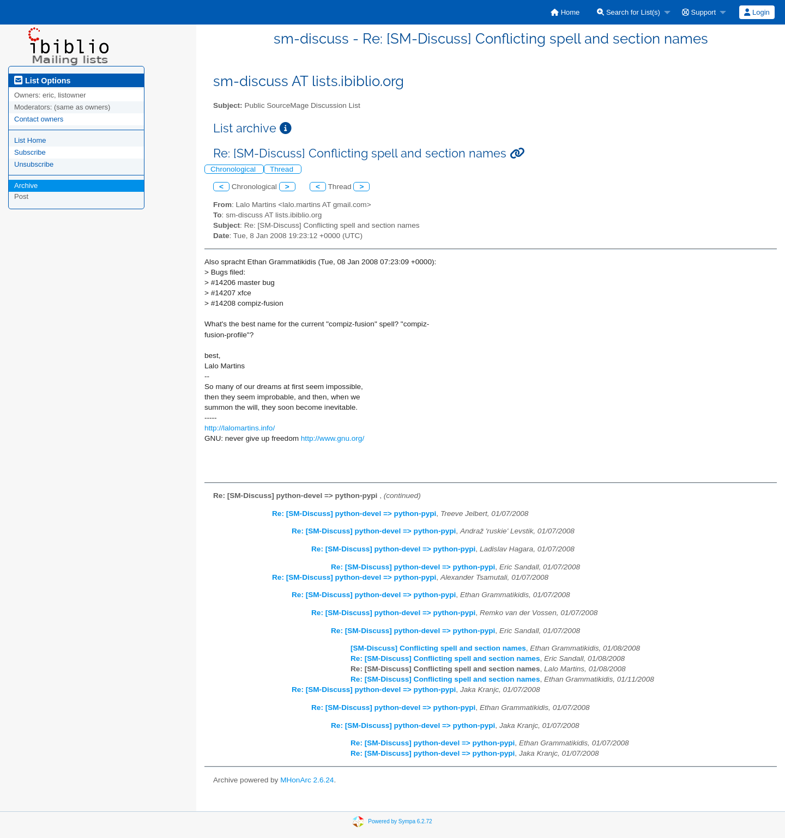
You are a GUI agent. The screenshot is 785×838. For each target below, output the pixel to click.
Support (699, 12)
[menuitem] (565, 12)
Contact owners (38, 119)
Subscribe (30, 152)
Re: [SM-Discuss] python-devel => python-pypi (354, 513)
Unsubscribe (33, 164)
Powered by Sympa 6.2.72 (400, 821)
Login (756, 12)
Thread (282, 169)
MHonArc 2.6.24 (307, 780)
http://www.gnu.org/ (332, 438)
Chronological (234, 169)
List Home (30, 140)
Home (565, 12)
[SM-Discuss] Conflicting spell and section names (438, 648)
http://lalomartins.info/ (239, 428)
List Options (42, 80)
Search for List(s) (628, 12)
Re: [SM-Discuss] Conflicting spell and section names (445, 658)
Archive (26, 185)
